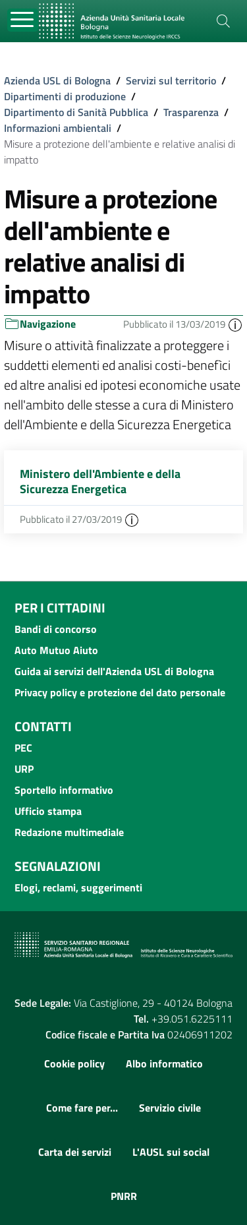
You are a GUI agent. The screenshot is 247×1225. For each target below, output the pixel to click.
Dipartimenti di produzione (65, 96)
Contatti (43, 726)
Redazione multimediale (69, 832)
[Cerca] (223, 21)
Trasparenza (191, 112)
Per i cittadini (59, 607)
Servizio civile (170, 1108)
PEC (23, 748)
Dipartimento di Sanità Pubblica (76, 112)
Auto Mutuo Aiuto (56, 650)
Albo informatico (164, 1063)
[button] (235, 324)
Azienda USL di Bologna (57, 80)
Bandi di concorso (55, 629)
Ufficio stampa (48, 811)
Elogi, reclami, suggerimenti (78, 887)
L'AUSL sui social (170, 1152)
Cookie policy (74, 1063)
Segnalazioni (57, 866)
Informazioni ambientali (57, 128)
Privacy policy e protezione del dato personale (119, 692)
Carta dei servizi (74, 1152)
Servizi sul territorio (171, 80)
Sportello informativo (63, 790)
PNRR (124, 1196)
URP (24, 769)
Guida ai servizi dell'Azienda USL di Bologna (114, 671)
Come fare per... (82, 1108)
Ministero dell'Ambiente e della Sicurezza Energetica (100, 481)
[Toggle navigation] (22, 20)
